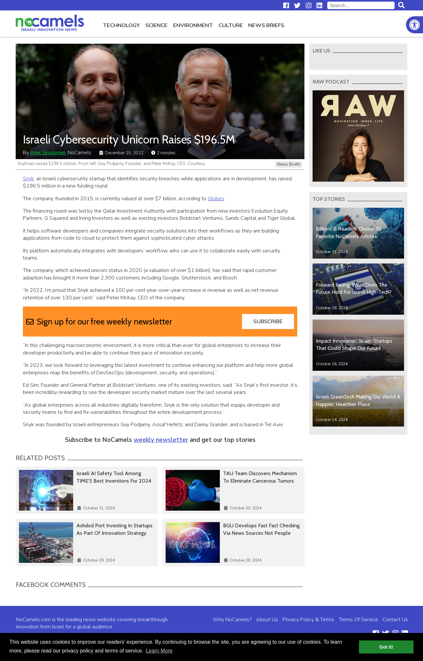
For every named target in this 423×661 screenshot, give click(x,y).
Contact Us (395, 619)
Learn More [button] (159, 650)
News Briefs (266, 25)
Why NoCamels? (232, 619)
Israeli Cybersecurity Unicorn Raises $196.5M (129, 139)
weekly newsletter (161, 440)
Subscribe (268, 321)
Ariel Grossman (47, 152)
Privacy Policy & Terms (308, 619)
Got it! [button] (386, 647)
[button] (414, 24)
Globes (216, 198)
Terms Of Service (358, 619)
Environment (193, 25)
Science (156, 25)
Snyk (28, 178)
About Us (267, 619)
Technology (121, 25)
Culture (231, 25)
